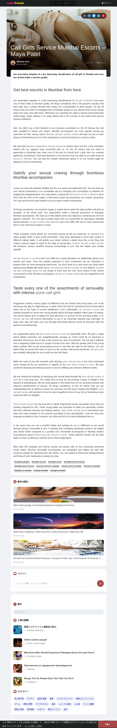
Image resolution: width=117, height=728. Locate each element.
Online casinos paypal (35, 640)
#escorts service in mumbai (47, 466)
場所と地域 (19, 709)
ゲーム (17, 704)
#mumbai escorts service (74, 462)
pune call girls (48, 292)
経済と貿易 (42, 699)
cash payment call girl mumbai (64, 268)
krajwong (31, 669)
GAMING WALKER (35, 630)
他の (65, 709)
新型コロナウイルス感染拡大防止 (40, 627)
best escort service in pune (53, 334)
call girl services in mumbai (26, 258)
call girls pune (97, 349)
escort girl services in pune (53, 435)
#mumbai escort (55, 462)
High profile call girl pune (73, 410)
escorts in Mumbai (22, 159)
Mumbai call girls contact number (62, 134)
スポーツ (41, 709)
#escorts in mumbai (92, 466)
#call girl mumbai (41, 470)
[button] (62, 3)
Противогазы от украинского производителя (48, 665)
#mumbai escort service (24, 466)
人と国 (77, 704)
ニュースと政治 (65, 704)
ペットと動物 (88, 704)
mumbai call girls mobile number (88, 243)
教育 (51, 699)
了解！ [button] (107, 724)
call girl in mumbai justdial (67, 274)
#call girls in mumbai (23, 470)
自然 (53, 704)
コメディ (30, 699)
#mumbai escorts (39, 462)
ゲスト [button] (106, 3)
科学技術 (30, 709)
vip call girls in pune (89, 309)
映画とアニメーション (85, 699)
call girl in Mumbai (84, 100)
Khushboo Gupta (34, 656)
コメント (89, 63)
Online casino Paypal (36, 643)
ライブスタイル (42, 704)
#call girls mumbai (57, 470)
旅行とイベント (54, 709)
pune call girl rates (72, 361)
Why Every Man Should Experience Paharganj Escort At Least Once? (59, 652)
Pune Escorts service (23, 404)
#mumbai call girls (21, 462)
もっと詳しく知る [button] (33, 726)
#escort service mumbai (71, 466)
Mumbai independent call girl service (45, 146)
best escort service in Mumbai (83, 194)
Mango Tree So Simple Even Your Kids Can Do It (49, 678)
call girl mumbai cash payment (44, 222)
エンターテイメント (21, 40)
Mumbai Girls (23, 61)
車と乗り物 (19, 699)
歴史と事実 (27, 704)
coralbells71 (32, 682)
